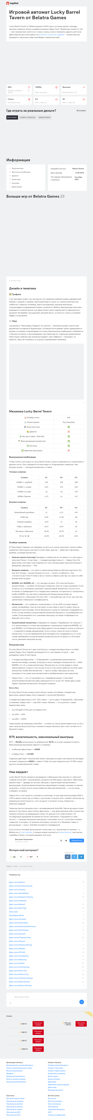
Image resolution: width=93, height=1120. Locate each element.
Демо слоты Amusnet (46, 866)
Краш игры (46, 859)
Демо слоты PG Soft (46, 899)
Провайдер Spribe (46, 863)
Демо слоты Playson (46, 888)
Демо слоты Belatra (46, 829)
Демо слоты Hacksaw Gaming (46, 925)
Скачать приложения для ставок (19, 1015)
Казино (9, 963)
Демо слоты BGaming (46, 907)
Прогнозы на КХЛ (13, 1059)
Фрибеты (10, 1021)
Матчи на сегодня (55, 1048)
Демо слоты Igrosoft (46, 881)
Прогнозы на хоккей (14, 1054)
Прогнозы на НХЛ (13, 1062)
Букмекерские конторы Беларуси (19, 1012)
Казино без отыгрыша (56, 1021)
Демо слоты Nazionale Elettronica (46, 874)
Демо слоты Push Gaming (46, 914)
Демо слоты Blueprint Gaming (46, 844)
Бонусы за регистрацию (15, 1026)
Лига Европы (53, 1054)
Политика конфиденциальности (60, 1082)
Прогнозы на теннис (14, 1057)
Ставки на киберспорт (57, 1062)
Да (18, 804)
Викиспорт (10, 1079)
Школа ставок (12, 1076)
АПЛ (50, 1059)
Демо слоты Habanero (46, 848)
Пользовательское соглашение (60, 1079)
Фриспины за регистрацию (58, 1032)
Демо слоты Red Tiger (46, 855)
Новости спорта (12, 1073)
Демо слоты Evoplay (46, 837)
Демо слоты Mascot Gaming (46, 933)
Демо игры (52, 1035)
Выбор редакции (13, 1082)
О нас (50, 1070)
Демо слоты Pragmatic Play (46, 885)
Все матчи (52, 1046)
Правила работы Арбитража (59, 1090)
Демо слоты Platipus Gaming (46, 892)
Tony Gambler (26, 779)
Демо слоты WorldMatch (46, 840)
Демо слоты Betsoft (46, 851)
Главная (9, 813)
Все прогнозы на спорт (15, 1046)
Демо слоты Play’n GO (46, 918)
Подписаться (76, 788)
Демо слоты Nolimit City (46, 922)
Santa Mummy (65, 779)
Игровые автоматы (55, 1037)
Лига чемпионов (54, 1051)
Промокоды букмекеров (16, 1029)
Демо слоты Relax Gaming (46, 929)
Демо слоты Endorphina (46, 870)
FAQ (8, 1084)
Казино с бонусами (55, 1015)
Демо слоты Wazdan (46, 896)
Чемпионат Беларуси (56, 1057)
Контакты (52, 1073)
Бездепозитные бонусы (15, 1023)
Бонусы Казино (54, 1026)
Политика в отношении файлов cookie (63, 1084)
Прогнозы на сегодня (14, 1048)
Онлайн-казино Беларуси (58, 1012)
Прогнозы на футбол (14, 1051)
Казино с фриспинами (56, 1018)
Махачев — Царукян (14, 1070)
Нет (35, 804)
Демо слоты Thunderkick (46, 903)
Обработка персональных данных (61, 1087)
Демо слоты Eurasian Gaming (46, 833)
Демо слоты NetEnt (46, 910)
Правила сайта (54, 1076)
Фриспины (52, 1029)
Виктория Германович (24, 787)
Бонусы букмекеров (14, 1018)
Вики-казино (53, 1023)
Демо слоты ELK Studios (46, 877)
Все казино (81, 111)
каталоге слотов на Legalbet (51, 34)
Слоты (15, 813)
